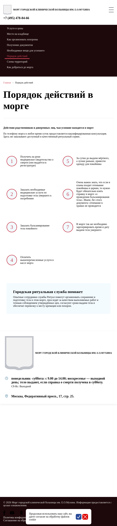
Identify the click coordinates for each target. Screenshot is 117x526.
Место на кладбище (18, 33)
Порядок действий (24, 82)
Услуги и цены (15, 28)
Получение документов (20, 45)
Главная (7, 82)
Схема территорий (17, 61)
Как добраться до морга (20, 67)
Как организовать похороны (22, 39)
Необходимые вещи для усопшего (26, 50)
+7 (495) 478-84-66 (16, 18)
